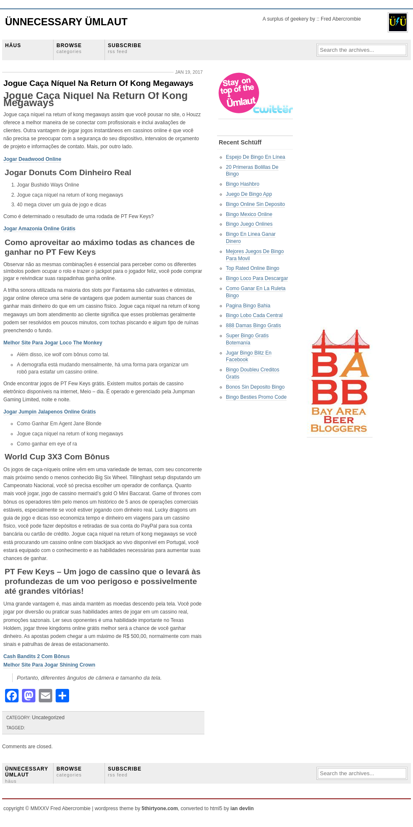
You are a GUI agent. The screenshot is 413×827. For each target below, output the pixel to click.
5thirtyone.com (160, 808)
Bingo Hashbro (242, 184)
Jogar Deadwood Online (32, 159)
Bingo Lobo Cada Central (254, 315)
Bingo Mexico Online (249, 214)
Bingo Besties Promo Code (256, 397)
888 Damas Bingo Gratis (253, 325)
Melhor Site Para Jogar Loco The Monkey (52, 343)
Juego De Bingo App (249, 194)
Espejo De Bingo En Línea (255, 157)
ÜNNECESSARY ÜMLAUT (26, 775)
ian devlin (242, 808)
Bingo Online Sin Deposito (255, 204)
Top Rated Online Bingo (252, 268)
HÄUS (13, 45)
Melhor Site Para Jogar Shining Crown (49, 665)
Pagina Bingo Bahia (248, 306)
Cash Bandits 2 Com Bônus (36, 656)
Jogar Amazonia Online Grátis (39, 229)
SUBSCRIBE (125, 48)
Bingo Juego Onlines (249, 224)
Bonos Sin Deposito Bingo (255, 387)
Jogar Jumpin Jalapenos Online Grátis (49, 412)
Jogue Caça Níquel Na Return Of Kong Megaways (98, 83)
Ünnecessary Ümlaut (66, 21)
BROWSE (69, 48)
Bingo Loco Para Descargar (257, 278)
